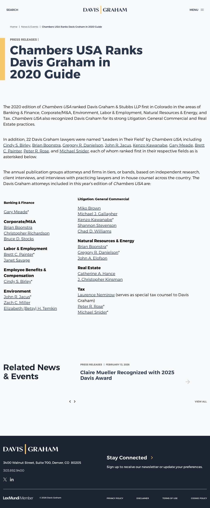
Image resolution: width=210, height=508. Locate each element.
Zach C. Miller (17, 302)
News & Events (29, 26)
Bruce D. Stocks (19, 238)
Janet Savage (17, 260)
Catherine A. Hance (96, 273)
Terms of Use (170, 498)
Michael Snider (74, 151)
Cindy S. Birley (16, 145)
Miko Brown (89, 208)
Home (13, 26)
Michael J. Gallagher (97, 213)
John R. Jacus (118, 145)
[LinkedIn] (12, 480)
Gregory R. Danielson (83, 145)
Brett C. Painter (18, 254)
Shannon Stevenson (97, 225)
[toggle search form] (12, 10)
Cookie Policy (199, 498)
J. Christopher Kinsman (100, 279)
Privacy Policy (115, 498)
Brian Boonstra (46, 145)
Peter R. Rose (36, 151)
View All (201, 401)
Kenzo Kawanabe (150, 145)
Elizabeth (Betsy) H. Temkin (30, 308)
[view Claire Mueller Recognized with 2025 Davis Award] (136, 373)
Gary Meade (181, 145)
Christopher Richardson (27, 233)
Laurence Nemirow (96, 294)
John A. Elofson (92, 258)
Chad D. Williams (94, 231)
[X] (5, 480)
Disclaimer (142, 498)
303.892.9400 (13, 470)
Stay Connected (130, 458)
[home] (105, 10)
